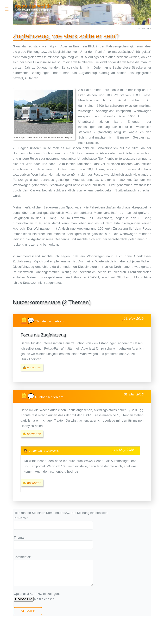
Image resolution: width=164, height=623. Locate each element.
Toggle (8, 9)
